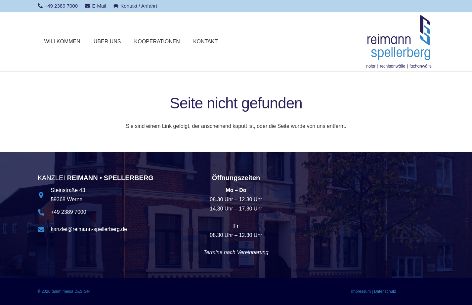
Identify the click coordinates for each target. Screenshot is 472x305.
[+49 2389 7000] (44, 212)
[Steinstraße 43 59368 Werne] (44, 195)
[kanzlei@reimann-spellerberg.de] (44, 229)
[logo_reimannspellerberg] (399, 41)
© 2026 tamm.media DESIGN (64, 291)
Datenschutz (385, 291)
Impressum (361, 291)
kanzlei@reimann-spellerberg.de (89, 229)
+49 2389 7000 (68, 212)
